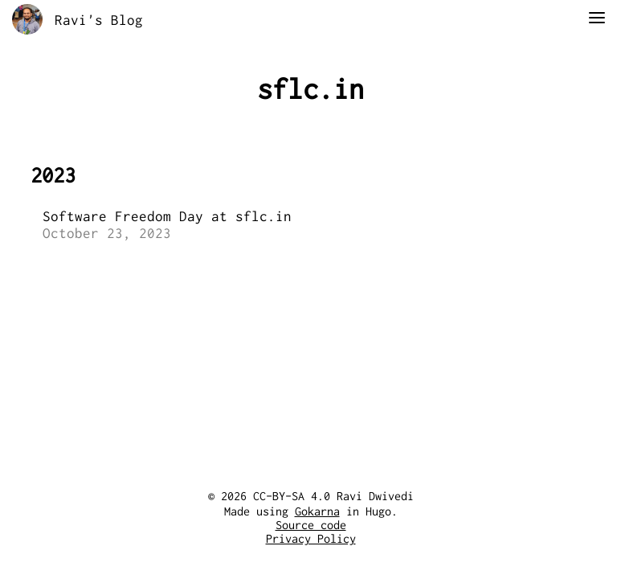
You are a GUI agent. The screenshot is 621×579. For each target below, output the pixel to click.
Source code (311, 525)
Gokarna (317, 511)
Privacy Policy (311, 538)
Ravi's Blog (99, 19)
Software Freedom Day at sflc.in (167, 216)
